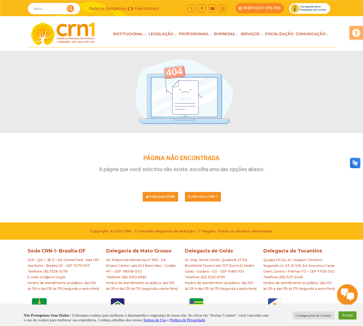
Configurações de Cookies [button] (313, 315)
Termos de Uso (154, 320)
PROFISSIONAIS (193, 34)
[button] (356, 33)
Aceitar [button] (347, 315)
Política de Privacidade (187, 320)
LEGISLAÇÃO (161, 34)
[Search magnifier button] (70, 10)
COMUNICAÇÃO (310, 34)
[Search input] (48, 8)
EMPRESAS (224, 34)
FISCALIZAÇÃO (279, 34)
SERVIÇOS (249, 34)
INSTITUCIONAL (128, 34)
